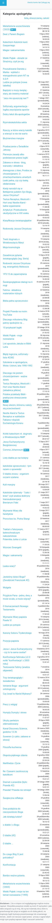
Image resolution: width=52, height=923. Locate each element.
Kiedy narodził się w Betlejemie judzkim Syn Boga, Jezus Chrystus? (17, 192)
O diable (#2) (9, 835)
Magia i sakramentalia (14, 50)
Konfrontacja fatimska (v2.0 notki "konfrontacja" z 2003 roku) (16, 660)
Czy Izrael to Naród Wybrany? (17, 693)
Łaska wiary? (9, 566)
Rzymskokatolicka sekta (15, 122)
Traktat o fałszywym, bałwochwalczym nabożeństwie (13, 532)
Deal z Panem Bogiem (14, 34)
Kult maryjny (9, 484)
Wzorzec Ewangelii (12, 547)
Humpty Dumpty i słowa (14, 712)
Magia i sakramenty (12, 555)
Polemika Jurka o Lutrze (15, 539)
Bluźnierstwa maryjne (13, 138)
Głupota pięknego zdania (15, 755)
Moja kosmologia (11, 247)
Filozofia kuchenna (12, 747)
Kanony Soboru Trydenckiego (17, 633)
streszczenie (35, 18)
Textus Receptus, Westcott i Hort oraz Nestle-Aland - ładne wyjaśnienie (16, 202)
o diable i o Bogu (11, 825)
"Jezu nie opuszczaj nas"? (15, 98)
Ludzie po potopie (11, 625)
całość (46, 18)
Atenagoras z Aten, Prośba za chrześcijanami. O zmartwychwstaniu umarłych (17, 173)
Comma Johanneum (13, 449)
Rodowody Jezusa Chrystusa (17, 228)
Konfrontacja (9, 865)
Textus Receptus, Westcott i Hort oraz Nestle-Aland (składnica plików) (16, 387)
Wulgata (7, 587)
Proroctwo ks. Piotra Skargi (16, 518)
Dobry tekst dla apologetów (16, 114)
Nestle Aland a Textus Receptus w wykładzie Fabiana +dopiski (14, 416)
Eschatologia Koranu (13, 423)
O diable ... (8, 843)
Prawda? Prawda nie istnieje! (17, 790)
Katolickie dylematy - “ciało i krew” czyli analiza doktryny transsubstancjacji (16, 496)
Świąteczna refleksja (13, 798)
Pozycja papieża (11, 641)
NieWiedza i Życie (11, 763)
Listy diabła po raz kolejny (15, 458)
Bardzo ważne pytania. (14, 875)
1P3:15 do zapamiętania (15, 274)
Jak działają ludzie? (12, 816)
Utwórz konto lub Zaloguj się (38, 2)
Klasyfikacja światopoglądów (17, 220)
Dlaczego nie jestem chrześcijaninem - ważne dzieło (15, 376)
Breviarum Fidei (10, 502)
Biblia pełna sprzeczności (15, 301)
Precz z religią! (10, 704)
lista (26, 18)
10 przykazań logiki (12, 327)
